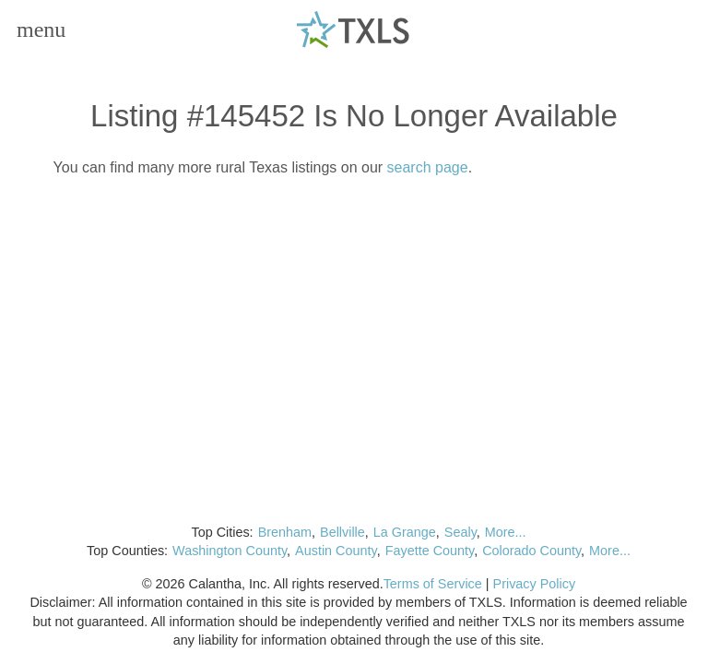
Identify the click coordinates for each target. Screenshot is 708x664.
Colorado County (531, 550)
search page (427, 167)
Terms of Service (433, 583)
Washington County (229, 550)
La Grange (404, 532)
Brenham (285, 532)
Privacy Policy (534, 583)
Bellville (342, 532)
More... (505, 532)
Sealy (460, 532)
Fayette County (430, 550)
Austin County (336, 550)
